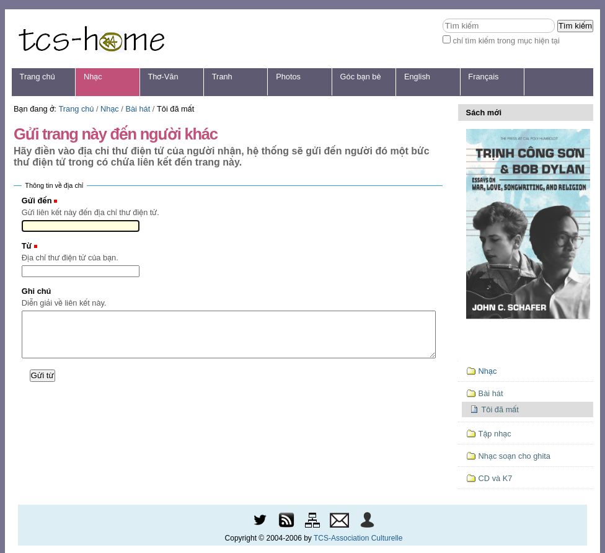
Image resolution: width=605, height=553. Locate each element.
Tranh (222, 76)
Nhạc (93, 76)
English (417, 76)
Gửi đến (37, 200)
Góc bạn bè (360, 76)
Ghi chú (36, 291)
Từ (27, 245)
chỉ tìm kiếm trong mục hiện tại (506, 40)
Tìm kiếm (442, 18)
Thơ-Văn (163, 76)
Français (483, 76)
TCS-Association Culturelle (358, 538)
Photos (288, 76)
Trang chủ (37, 76)
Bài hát (137, 108)
